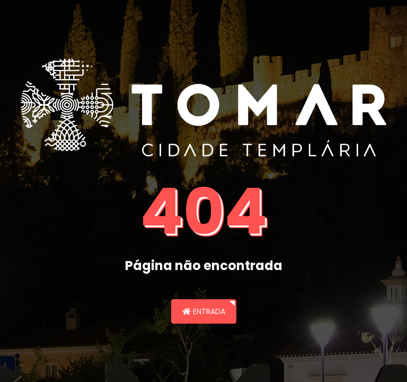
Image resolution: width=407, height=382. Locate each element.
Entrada (203, 311)
